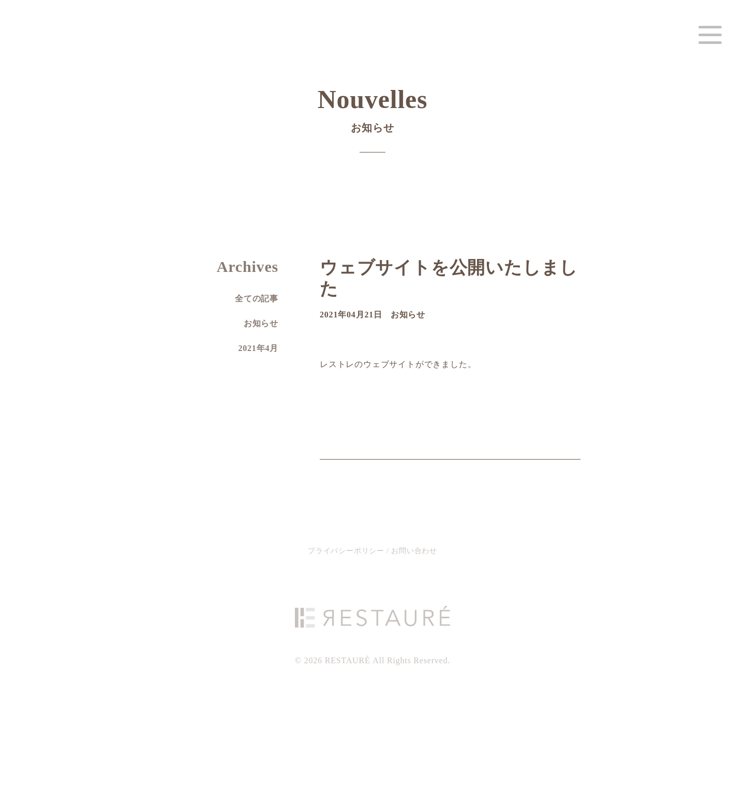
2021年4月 (258, 348)
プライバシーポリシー (347, 551)
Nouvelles (373, 115)
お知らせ (408, 314)
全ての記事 (256, 298)
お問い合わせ (414, 551)
